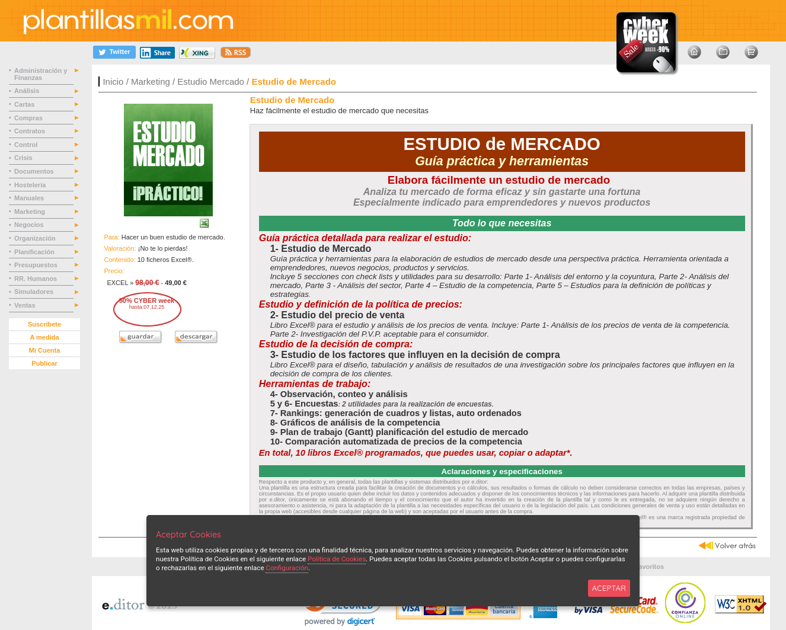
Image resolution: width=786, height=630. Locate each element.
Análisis (27, 90)
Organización (35, 238)
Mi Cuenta (44, 350)
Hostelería (30, 184)
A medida (44, 337)
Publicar (44, 363)
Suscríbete (44, 324)
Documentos (35, 171)
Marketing (150, 81)
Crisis (24, 157)
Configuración (287, 568)
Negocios (30, 224)
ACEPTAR (609, 588)
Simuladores (34, 291)
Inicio (113, 81)
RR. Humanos (36, 278)
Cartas (25, 104)
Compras (29, 117)
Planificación (35, 251)
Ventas (25, 305)
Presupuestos (36, 264)
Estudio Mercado (210, 81)
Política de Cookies (337, 559)
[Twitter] (114, 52)
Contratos (30, 131)
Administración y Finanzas (40, 74)
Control (26, 144)
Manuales (30, 198)
